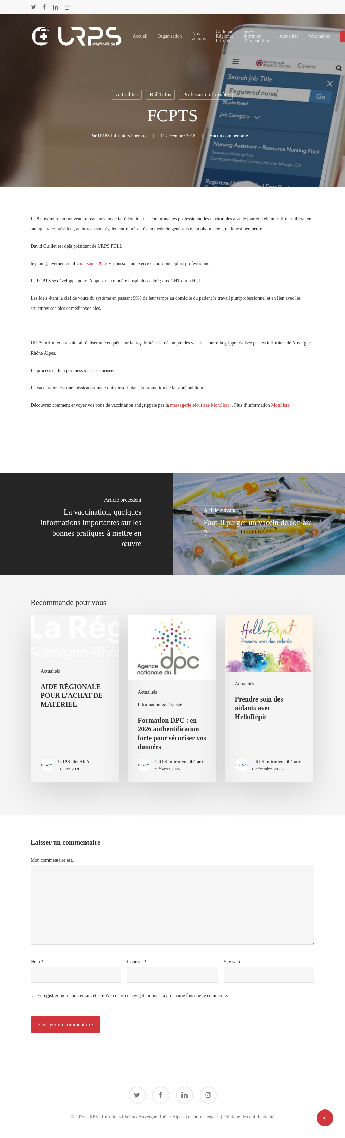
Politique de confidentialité (248, 1116)
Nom (37, 961)
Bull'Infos (160, 94)
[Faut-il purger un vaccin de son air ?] (259, 524)
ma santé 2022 (93, 263)
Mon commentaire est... (53, 860)
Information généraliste (160, 704)
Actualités (127, 94)
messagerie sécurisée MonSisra (200, 405)
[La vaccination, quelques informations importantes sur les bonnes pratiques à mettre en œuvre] (86, 524)
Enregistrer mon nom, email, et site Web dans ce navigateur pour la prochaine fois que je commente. (132, 995)
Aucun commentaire (228, 135)
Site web (232, 961)
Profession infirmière (206, 94)
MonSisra (280, 405)
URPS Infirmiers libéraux (122, 135)
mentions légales (204, 1116)
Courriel (137, 961)
